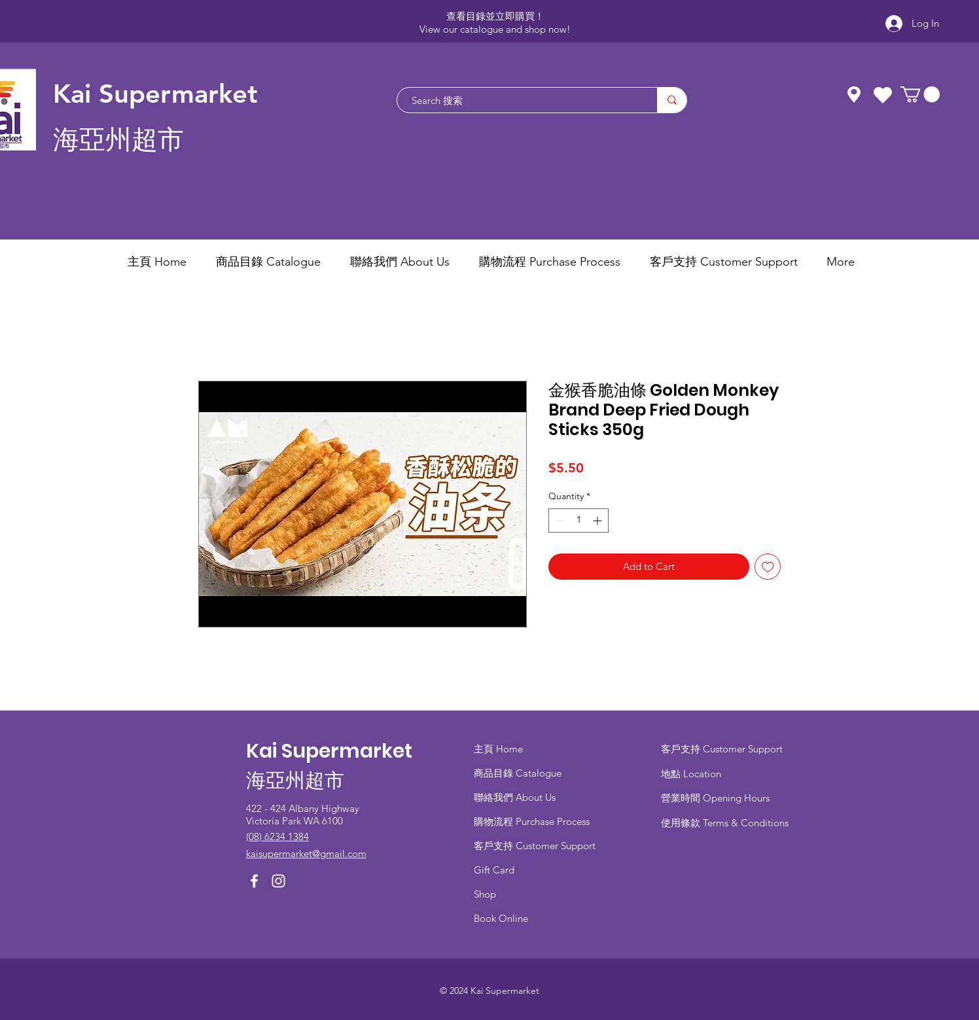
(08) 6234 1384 (277, 836)
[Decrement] (558, 520)
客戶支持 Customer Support (535, 845)
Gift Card (494, 870)
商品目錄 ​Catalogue (519, 773)
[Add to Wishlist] (768, 567)
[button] (920, 94)
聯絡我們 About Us (515, 797)
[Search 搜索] (521, 100)
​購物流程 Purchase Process (532, 821)
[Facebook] (254, 881)
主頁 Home (498, 749)
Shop (485, 894)
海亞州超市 (118, 139)
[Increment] (598, 520)
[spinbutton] (578, 520)
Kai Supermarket (155, 93)
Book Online (501, 918)
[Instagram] (278, 881)
